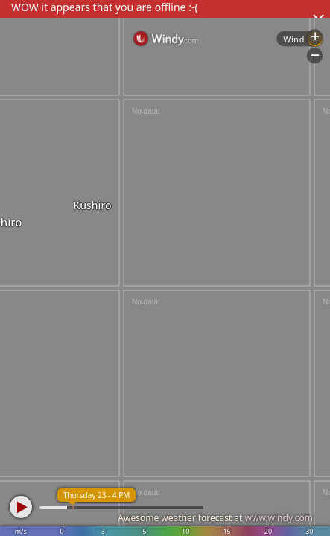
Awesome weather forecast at (215, 517)
